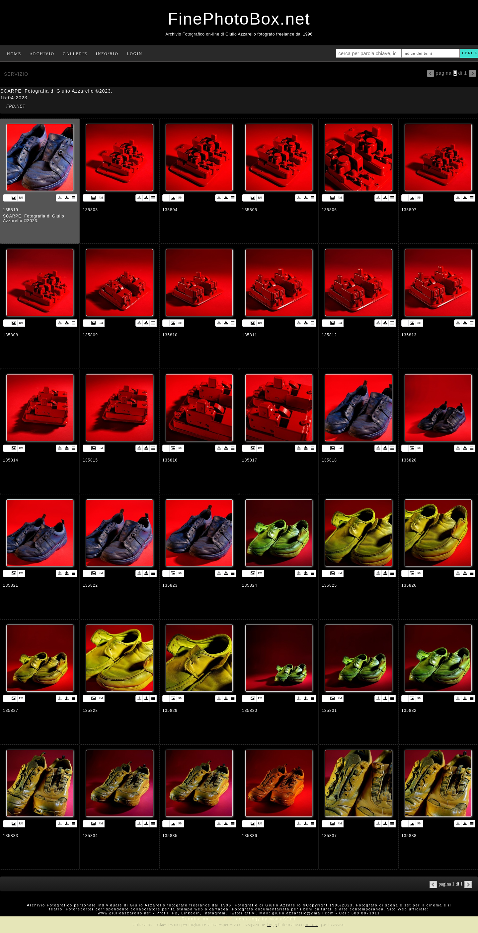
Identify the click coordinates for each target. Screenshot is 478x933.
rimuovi (311, 924)
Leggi (272, 924)
